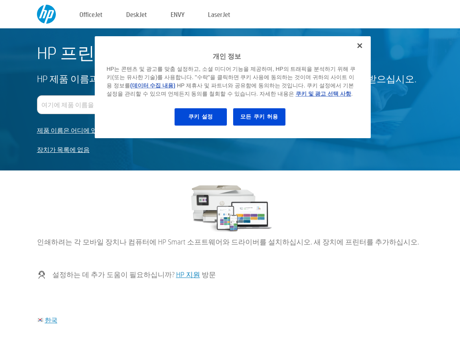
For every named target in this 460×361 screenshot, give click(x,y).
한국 (51, 319)
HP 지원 (188, 274)
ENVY (177, 14)
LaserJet (219, 14)
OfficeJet (91, 14)
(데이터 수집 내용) (152, 85)
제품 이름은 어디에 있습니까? (78, 130)
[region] (233, 87)
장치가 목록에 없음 (63, 150)
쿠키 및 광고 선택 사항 (323, 94)
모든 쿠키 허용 (259, 116)
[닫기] (359, 45)
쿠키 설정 (200, 116)
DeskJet (136, 14)
